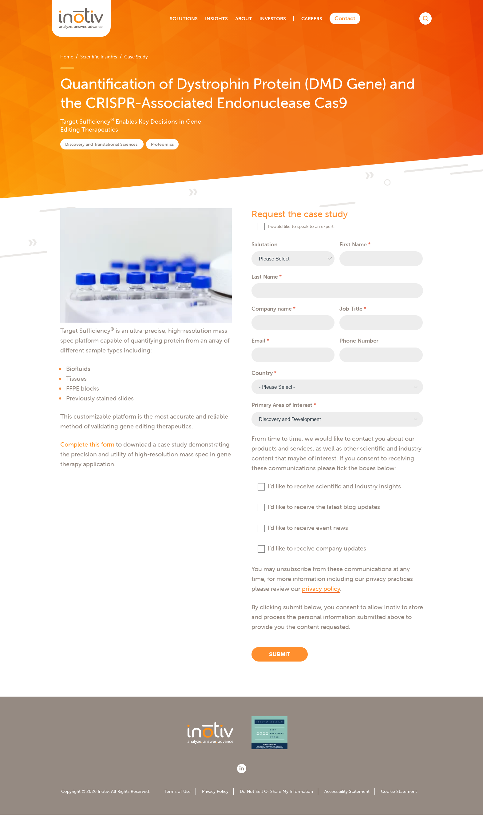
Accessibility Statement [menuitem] (347, 791)
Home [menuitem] (66, 57)
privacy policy (321, 588)
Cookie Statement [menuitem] (399, 791)
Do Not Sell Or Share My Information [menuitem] (276, 791)
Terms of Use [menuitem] (177, 791)
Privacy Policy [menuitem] (215, 791)
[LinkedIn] (241, 768)
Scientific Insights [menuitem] (98, 57)
